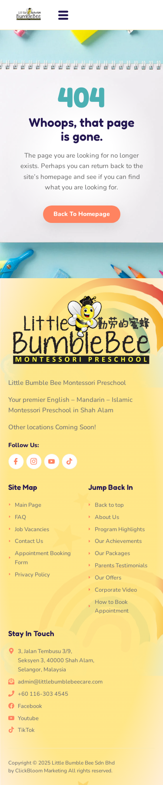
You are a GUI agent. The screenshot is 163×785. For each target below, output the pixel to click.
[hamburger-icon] (62, 15)
